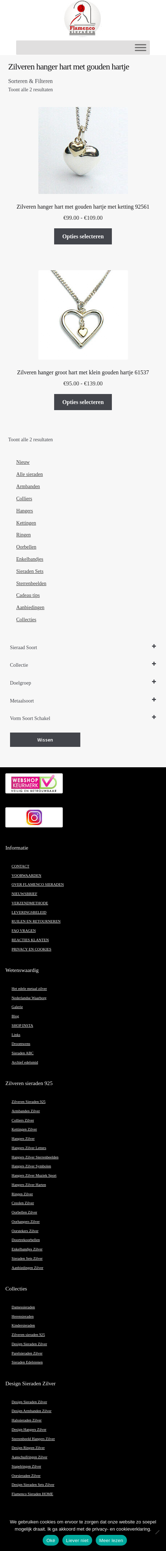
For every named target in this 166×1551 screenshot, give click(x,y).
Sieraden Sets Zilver (26, 1258)
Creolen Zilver (22, 1203)
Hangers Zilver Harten (28, 1185)
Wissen (45, 739)
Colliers (24, 498)
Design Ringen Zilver (27, 1448)
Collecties (26, 619)
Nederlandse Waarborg (28, 998)
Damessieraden (23, 1307)
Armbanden (28, 486)
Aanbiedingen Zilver (27, 1268)
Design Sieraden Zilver (29, 1344)
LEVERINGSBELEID (28, 912)
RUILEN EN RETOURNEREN (36, 921)
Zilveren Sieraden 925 (28, 1102)
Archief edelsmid (24, 1062)
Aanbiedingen (30, 607)
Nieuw (22, 462)
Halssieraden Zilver (26, 1420)
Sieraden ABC (22, 1053)
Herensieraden (22, 1316)
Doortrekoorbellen (25, 1240)
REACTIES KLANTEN (30, 940)
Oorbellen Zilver (24, 1212)
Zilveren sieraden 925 (28, 1335)
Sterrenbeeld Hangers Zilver (33, 1439)
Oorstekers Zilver (24, 1231)
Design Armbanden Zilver (31, 1411)
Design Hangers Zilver (28, 1429)
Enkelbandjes (29, 559)
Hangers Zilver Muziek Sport (33, 1175)
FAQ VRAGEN (23, 931)
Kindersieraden (23, 1325)
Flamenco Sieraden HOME (32, 1494)
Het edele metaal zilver (29, 989)
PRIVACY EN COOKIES (31, 949)
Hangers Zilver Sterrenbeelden (34, 1157)
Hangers (24, 511)
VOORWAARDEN (26, 875)
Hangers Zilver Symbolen (31, 1166)
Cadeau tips (28, 595)
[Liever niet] (157, 1532)
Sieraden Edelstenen (27, 1362)
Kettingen (26, 523)
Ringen (23, 535)
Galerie (17, 1007)
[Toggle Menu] (140, 47)
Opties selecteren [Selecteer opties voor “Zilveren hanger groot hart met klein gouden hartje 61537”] (83, 402)
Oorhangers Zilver (25, 1222)
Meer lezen (111, 1540)
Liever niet (77, 1540)
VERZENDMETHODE (29, 903)
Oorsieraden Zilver (26, 1476)
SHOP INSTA (22, 1025)
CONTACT (20, 866)
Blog (15, 1016)
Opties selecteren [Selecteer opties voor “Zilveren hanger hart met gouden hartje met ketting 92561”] (83, 236)
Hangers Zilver (22, 1139)
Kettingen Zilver (24, 1129)
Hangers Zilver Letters (28, 1148)
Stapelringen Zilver (26, 1466)
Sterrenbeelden (31, 583)
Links (15, 1035)
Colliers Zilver (22, 1120)
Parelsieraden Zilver (26, 1353)
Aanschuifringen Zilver (29, 1457)
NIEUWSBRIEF (24, 894)
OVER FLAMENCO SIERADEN (37, 884)
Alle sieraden (29, 474)
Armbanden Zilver (25, 1111)
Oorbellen (26, 547)
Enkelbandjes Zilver (26, 1249)
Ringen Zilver (22, 1194)
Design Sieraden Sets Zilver (32, 1485)
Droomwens (20, 1044)
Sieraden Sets (29, 571)
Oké (50, 1540)
